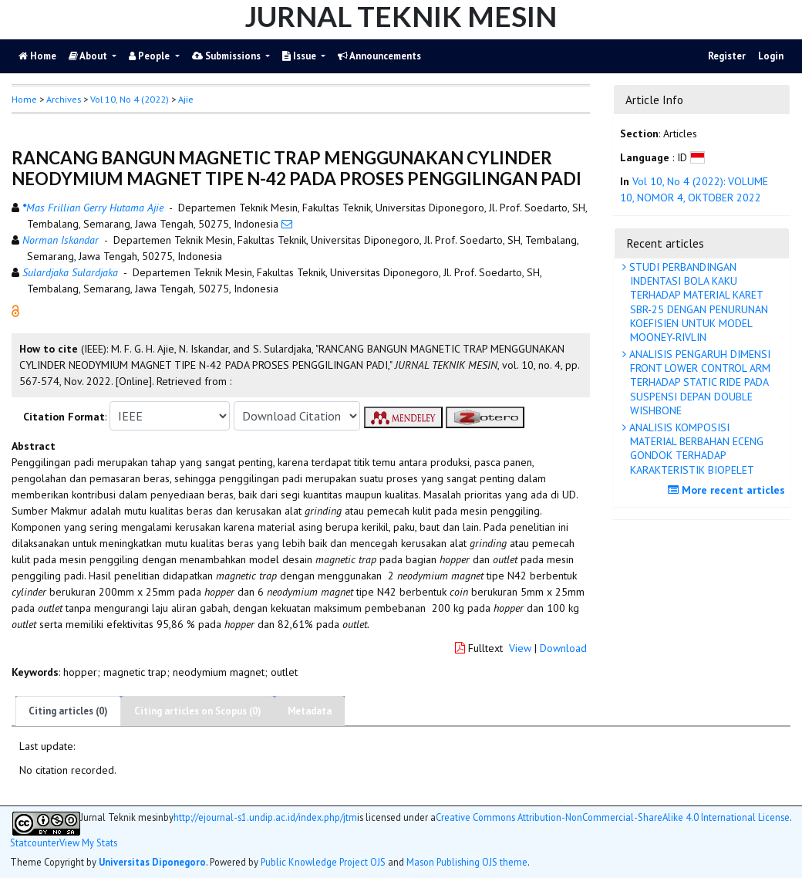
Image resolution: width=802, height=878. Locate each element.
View (520, 648)
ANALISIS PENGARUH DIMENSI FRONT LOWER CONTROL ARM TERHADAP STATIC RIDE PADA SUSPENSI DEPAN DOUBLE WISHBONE (698, 382)
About (89, 55)
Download (563, 648)
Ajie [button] (186, 99)
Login (770, 55)
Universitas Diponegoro (152, 862)
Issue (300, 55)
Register (727, 55)
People (150, 55)
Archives (63, 99)
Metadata (310, 711)
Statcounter (34, 842)
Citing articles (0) (68, 711)
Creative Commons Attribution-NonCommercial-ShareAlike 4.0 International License (613, 817)
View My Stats (88, 843)
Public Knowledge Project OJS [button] (323, 862)
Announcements (379, 55)
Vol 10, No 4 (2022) (129, 99)
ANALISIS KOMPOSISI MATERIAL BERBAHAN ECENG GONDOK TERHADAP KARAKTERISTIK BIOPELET (694, 448)
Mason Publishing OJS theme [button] (466, 862)
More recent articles (728, 490)
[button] (15, 310)
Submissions (227, 55)
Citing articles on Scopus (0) (197, 711)
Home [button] (24, 99)
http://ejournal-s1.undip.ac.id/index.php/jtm (265, 817)
